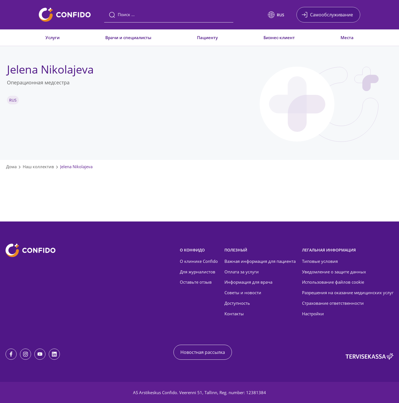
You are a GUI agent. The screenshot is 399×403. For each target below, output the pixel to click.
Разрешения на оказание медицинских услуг (347, 292)
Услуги (52, 37)
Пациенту (207, 37)
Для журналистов (197, 271)
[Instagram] (25, 354)
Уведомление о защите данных (334, 271)
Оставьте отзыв (196, 282)
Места (347, 37)
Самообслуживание (331, 15)
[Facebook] (11, 354)
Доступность (237, 303)
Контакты (234, 313)
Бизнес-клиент (279, 37)
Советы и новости (242, 292)
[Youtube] (39, 354)
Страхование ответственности (333, 303)
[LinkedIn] (54, 354)
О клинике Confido (199, 261)
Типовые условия (320, 261)
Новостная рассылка (202, 352)
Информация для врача (248, 282)
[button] (276, 14)
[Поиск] (168, 14)
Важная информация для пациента (260, 261)
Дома (11, 166)
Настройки (313, 313)
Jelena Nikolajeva (76, 166)
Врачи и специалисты (128, 37)
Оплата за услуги (241, 271)
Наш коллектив (38, 166)
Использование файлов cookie (333, 282)
